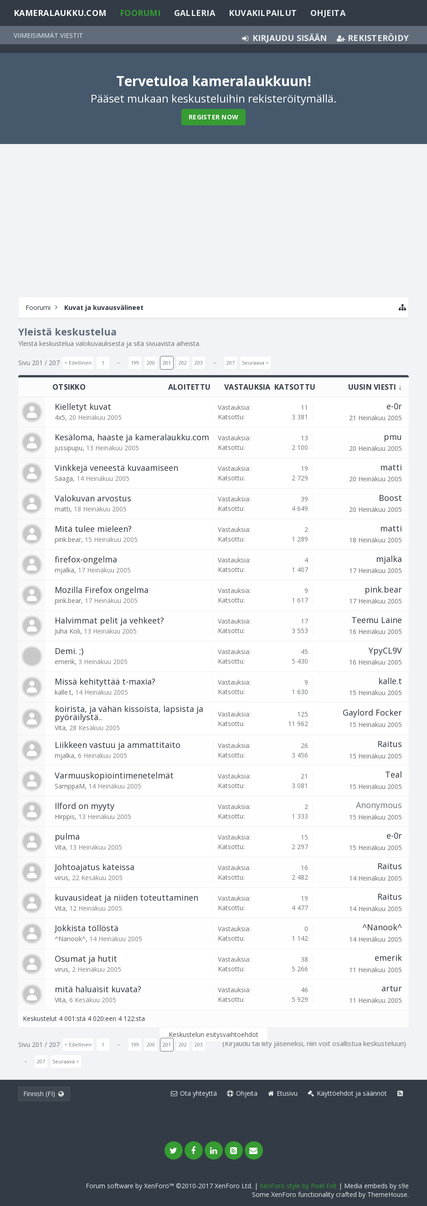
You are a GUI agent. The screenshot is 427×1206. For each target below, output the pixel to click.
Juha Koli (67, 631)
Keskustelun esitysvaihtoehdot (213, 1034)
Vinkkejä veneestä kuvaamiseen (116, 467)
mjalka (64, 570)
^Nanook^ (70, 938)
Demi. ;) (69, 650)
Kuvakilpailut (263, 12)
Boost (390, 497)
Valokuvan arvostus (93, 498)
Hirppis (65, 816)
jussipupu (68, 447)
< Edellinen (78, 362)
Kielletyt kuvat (83, 406)
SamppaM (70, 786)
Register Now (213, 117)
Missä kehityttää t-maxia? (105, 681)
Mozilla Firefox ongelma (102, 589)
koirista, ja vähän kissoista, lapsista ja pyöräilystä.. (129, 712)
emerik (65, 661)
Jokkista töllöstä (86, 928)
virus (61, 877)
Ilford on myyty (84, 805)
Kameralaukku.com (60, 12)
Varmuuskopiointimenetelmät (114, 775)
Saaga (64, 478)
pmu (393, 436)
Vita (60, 727)
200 (151, 362)
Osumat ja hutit (86, 958)
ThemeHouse (387, 1194)
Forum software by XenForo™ (169, 1185)
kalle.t (63, 692)
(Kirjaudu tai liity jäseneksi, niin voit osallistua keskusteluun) (314, 1043)
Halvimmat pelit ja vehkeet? (109, 620)
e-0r (394, 406)
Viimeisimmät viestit (48, 35)
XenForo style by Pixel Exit (298, 1185)
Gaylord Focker (372, 712)
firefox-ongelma (86, 559)
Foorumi (140, 12)
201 (167, 362)
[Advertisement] (213, 219)
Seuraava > (255, 362)
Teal (393, 774)
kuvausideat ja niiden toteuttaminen (126, 897)
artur (391, 988)
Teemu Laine (376, 619)
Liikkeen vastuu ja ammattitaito (117, 744)
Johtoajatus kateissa (94, 866)
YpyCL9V (385, 650)
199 (135, 362)
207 (230, 362)
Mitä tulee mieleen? (93, 528)
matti (391, 467)
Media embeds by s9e (376, 1185)
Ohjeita (327, 12)
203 (199, 362)
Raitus (389, 743)
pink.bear (68, 539)
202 (183, 362)
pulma (67, 836)
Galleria (194, 12)
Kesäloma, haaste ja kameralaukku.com (132, 437)
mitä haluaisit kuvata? (98, 989)
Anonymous (379, 804)
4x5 (60, 417)
